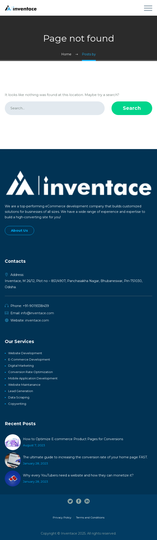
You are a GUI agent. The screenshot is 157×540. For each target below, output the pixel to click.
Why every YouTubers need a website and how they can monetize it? (78, 475)
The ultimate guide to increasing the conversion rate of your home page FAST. (85, 457)
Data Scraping (18, 397)
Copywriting (17, 403)
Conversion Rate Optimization (30, 372)
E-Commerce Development (29, 359)
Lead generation (20, 391)
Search (132, 108)
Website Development (25, 353)
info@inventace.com (37, 313)
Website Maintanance (24, 384)
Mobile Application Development (33, 378)
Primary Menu (148, 8)
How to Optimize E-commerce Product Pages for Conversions (73, 439)
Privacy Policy (62, 517)
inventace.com (37, 320)
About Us (19, 230)
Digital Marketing (21, 365)
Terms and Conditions (90, 517)
